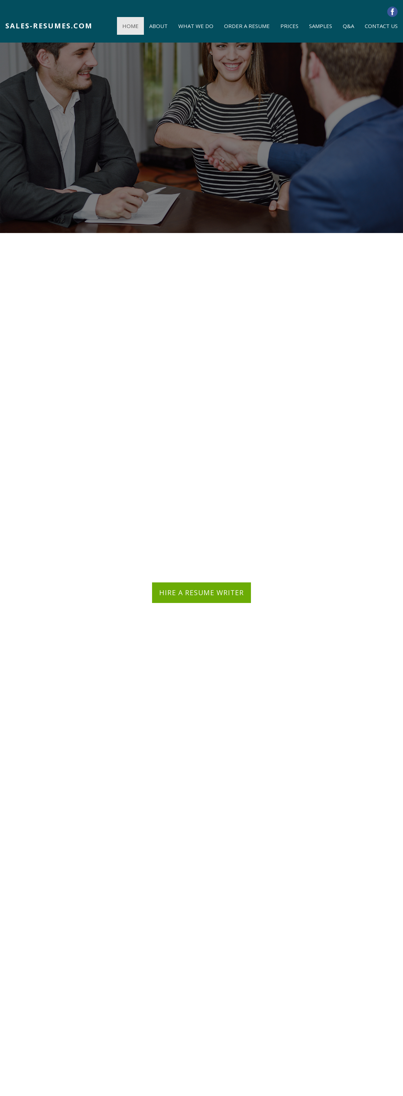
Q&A (348, 25)
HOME (130, 25)
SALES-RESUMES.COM (49, 26)
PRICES (289, 25)
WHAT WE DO (195, 25)
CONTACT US (381, 25)
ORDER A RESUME (247, 25)
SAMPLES (320, 25)
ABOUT (158, 25)
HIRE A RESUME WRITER (202, 592)
